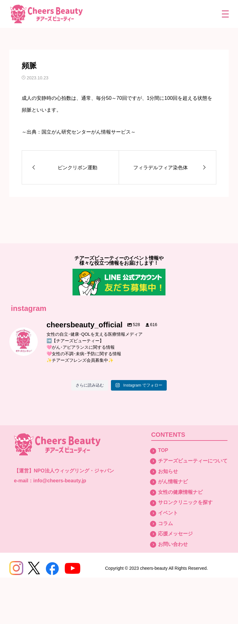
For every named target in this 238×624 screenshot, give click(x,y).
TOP (163, 450)
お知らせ (168, 471)
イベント (168, 513)
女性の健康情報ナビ (180, 492)
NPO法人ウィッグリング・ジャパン (74, 470)
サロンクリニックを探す (185, 502)
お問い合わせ (173, 544)
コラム (165, 523)
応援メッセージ (175, 533)
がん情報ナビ (173, 481)
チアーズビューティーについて (192, 460)
